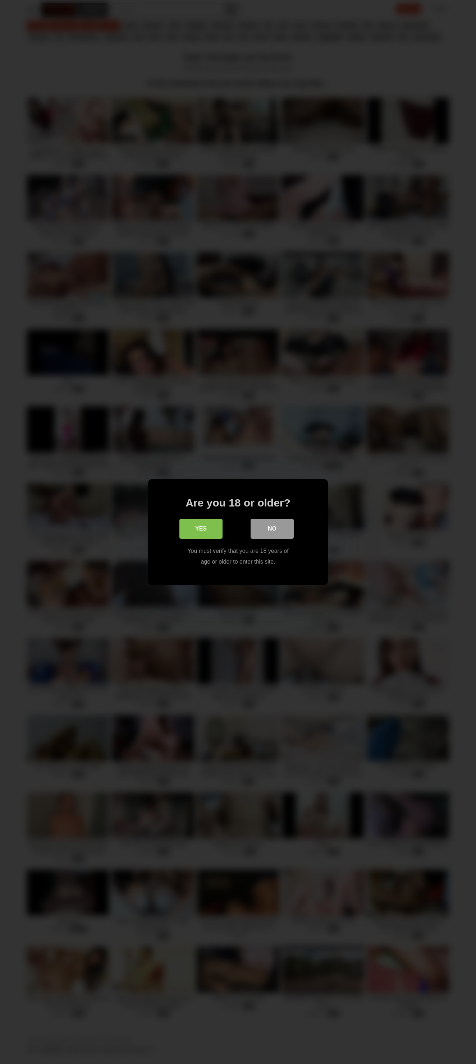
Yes (201, 529)
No (272, 529)
